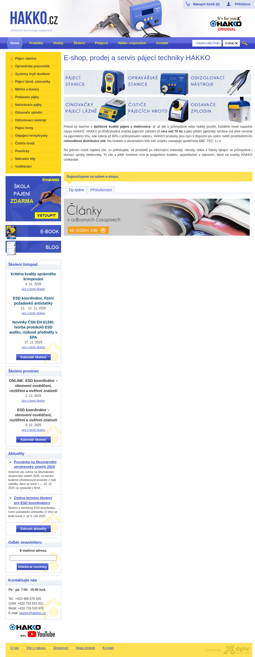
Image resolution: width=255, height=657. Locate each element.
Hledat (245, 43)
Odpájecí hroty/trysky (31, 136)
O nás (14, 648)
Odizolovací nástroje (30, 120)
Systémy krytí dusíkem (32, 74)
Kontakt (108, 648)
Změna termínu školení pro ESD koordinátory (33, 500)
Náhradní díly (25, 159)
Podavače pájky (27, 97)
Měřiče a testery (27, 89)
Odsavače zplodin (28, 112)
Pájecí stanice (25, 58)
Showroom (60, 648)
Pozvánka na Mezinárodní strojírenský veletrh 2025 (35, 464)
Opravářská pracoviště (32, 66)
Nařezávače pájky (28, 105)
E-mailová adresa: (33, 550)
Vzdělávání (23, 166)
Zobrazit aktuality (33, 529)
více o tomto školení (33, 289)
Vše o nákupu (36, 648)
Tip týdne (76, 190)
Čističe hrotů (25, 143)
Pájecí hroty (24, 128)
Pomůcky (22, 151)
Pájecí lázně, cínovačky (32, 82)
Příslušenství (101, 190)
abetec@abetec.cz (32, 613)
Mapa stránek (85, 648)
